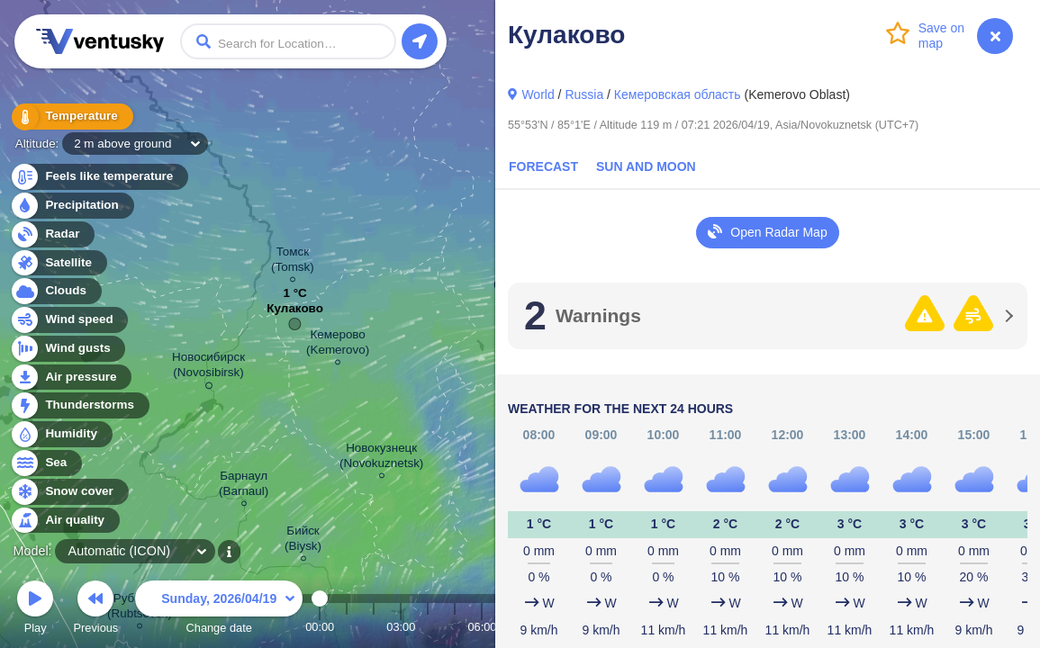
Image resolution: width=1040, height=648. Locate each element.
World (537, 94)
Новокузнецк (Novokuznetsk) (381, 458)
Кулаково (295, 313)
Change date (219, 609)
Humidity (60, 434)
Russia (584, 94)
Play (35, 609)
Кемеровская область (677, 94)
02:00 (373, 627)
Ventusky (97, 41)
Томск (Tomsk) (292, 262)
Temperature (71, 117)
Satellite (58, 263)
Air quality (64, 521)
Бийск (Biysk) (303, 541)
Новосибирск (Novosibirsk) (208, 367)
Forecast (543, 166)
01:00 (346, 627)
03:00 (400, 627)
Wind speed (68, 320)
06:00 (481, 627)
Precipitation (71, 206)
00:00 (319, 627)
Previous (95, 609)
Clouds (55, 291)
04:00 (427, 627)
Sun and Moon (646, 166)
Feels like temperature (98, 177)
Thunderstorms (79, 405)
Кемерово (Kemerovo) (337, 345)
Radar (52, 234)
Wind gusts (67, 349)
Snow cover (68, 492)
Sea (45, 463)
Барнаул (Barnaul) (243, 486)
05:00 (454, 627)
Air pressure (70, 377)
